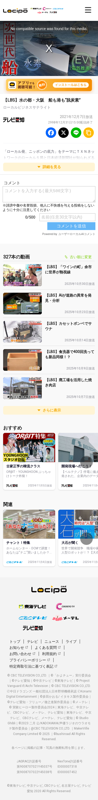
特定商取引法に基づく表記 (33, 666)
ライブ (71, 641)
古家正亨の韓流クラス (23, 466)
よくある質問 (48, 647)
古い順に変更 (78, 257)
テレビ (32, 641)
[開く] (88, 10)
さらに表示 (49, 410)
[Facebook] (51, 132)
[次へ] (86, 462)
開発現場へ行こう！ (76, 466)
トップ (14, 641)
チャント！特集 (18, 543)
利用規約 (51, 654)
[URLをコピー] (88, 132)
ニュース (51, 641)
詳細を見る (49, 167)
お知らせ (18, 647)
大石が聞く (69, 543)
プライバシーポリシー (29, 660)
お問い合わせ (22, 654)
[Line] (76, 132)
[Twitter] (63, 132)
